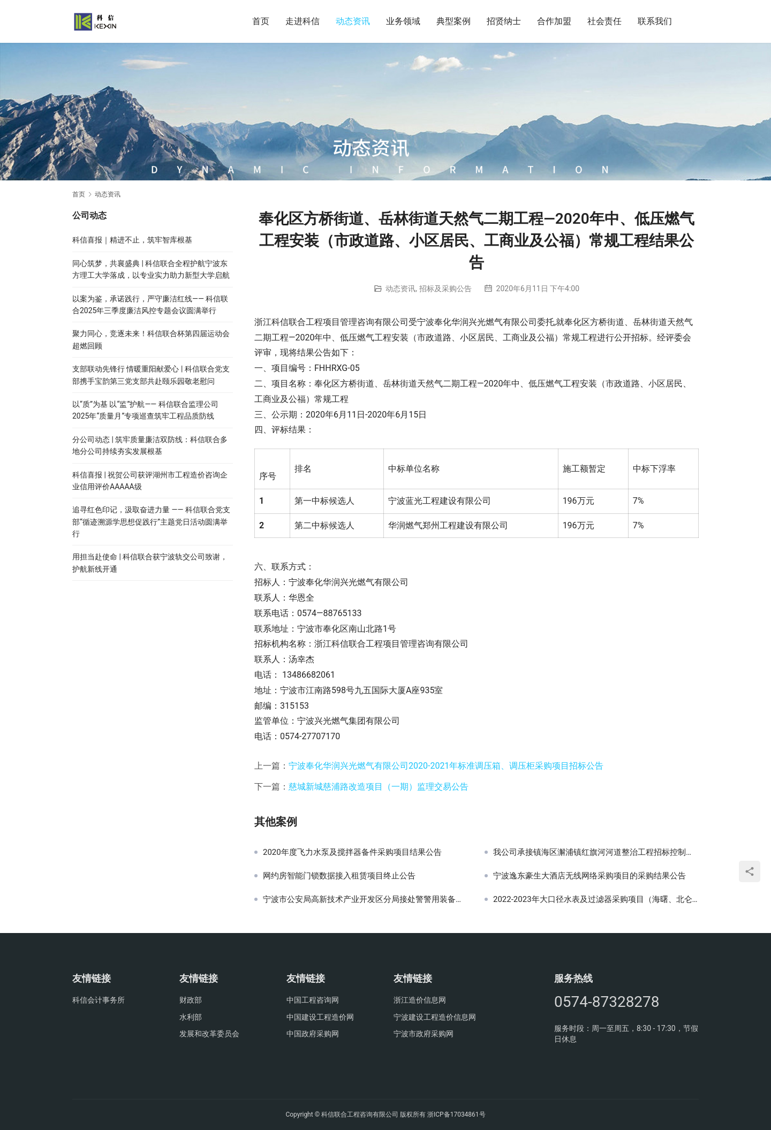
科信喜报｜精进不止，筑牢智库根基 (132, 240)
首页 (260, 21)
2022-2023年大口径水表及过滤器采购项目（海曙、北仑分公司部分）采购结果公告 (596, 899)
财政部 (190, 1000)
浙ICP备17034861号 (456, 1114)
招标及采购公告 (445, 288)
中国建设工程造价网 (320, 1017)
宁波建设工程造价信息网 (435, 1017)
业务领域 (403, 21)
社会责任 (604, 21)
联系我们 (655, 21)
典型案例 (453, 21)
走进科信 (302, 21)
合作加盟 (554, 21)
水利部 (190, 1017)
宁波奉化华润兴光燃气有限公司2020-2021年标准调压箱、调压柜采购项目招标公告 (446, 766)
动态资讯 (353, 21)
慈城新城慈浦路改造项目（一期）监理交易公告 (378, 787)
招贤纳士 (504, 21)
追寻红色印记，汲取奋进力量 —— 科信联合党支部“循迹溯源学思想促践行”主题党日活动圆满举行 (151, 521)
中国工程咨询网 (312, 1000)
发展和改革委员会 (209, 1033)
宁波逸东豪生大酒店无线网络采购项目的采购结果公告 (589, 876)
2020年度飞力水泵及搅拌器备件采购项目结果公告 (352, 852)
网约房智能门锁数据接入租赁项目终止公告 (339, 876)
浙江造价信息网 (420, 1000)
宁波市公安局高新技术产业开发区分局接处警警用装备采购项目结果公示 (365, 899)
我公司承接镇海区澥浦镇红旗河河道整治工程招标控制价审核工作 (596, 852)
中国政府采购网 (312, 1033)
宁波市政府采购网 (423, 1033)
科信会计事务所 (98, 1000)
